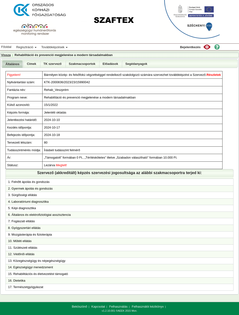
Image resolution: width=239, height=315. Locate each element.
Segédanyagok (136, 64)
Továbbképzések (54, 47)
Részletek (213, 75)
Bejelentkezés (190, 47)
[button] (207, 47)
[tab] (12, 64)
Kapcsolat (98, 306)
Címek (31, 64)
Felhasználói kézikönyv (148, 306)
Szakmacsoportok (82, 64)
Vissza (6, 55)
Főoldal (6, 47)
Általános (12, 64)
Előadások (110, 64)
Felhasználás (118, 306)
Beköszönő (79, 306)
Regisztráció (26, 47)
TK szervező (52, 64)
